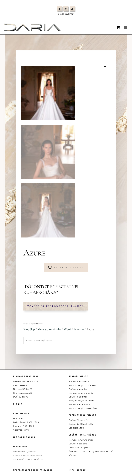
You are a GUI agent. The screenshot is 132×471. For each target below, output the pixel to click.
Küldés (111, 444)
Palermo (79, 254)
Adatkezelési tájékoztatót (99, 437)
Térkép (18, 329)
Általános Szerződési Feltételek (27, 380)
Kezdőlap (29, 254)
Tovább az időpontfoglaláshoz (55, 231)
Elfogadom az (90, 437)
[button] (105, 66)
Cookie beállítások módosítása (28, 384)
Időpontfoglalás (25, 362)
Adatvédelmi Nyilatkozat (24, 376)
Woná (67, 254)
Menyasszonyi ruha (49, 254)
